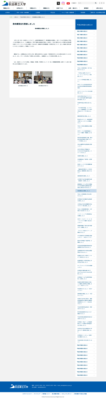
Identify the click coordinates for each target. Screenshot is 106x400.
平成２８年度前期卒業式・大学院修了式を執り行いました (85, 209)
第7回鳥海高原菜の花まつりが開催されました (84, 312)
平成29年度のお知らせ (82, 61)
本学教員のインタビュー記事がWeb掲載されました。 (85, 336)
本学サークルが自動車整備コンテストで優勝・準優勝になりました (85, 132)
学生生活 (52, 12)
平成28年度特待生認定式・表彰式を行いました (85, 307)
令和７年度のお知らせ (82, 34)
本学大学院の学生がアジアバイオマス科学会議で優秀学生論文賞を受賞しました (85, 97)
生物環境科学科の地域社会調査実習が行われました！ (85, 251)
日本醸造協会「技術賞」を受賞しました (85, 160)
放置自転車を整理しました (84, 176)
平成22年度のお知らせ (82, 362)
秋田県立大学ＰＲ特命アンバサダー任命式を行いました (85, 256)
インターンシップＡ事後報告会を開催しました (85, 214)
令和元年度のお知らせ (82, 54)
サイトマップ (37, 394)
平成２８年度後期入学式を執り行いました (85, 194)
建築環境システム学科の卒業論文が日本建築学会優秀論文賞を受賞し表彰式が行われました (85, 185)
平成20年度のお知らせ (82, 368)
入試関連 (37, 12)
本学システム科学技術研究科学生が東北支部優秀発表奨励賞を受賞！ (85, 86)
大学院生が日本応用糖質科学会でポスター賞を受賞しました (85, 204)
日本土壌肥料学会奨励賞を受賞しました (85, 145)
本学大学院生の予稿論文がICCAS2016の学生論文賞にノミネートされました (85, 151)
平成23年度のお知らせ (82, 358)
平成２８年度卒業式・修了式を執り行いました (85, 68)
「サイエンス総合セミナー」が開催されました (85, 231)
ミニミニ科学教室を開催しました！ (85, 80)
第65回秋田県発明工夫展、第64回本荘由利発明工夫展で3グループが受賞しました (85, 139)
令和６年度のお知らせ (82, 38)
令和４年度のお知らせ (82, 44)
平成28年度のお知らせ (25, 17)
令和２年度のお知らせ (82, 51)
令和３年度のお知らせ (82, 48)
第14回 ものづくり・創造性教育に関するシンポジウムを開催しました (85, 121)
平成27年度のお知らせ (82, 345)
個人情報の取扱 (55, 394)
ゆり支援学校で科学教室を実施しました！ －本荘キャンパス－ (85, 236)
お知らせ (16, 17)
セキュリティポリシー (67, 394)
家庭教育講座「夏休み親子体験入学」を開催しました (85, 226)
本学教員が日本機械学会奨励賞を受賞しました (85, 199)
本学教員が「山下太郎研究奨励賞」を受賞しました (85, 278)
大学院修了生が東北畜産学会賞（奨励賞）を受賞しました (85, 180)
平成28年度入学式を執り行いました (85, 341)
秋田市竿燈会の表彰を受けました (85, 103)
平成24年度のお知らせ (82, 355)
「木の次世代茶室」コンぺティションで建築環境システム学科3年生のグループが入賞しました (85, 110)
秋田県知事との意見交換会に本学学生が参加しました (85, 261)
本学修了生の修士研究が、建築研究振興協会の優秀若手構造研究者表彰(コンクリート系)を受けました (85, 301)
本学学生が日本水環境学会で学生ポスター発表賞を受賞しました (85, 330)
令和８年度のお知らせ (82, 31)
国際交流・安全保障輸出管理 (98, 12)
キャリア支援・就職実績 (68, 12)
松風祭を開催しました (83, 156)
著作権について (46, 394)
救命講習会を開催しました (84, 191)
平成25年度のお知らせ (82, 352)
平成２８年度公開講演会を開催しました (85, 126)
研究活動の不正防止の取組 (80, 394)
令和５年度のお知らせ (82, 41)
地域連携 (83, 12)
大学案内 (7, 12)
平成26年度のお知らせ (82, 348)
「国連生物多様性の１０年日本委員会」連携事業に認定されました (85, 170)
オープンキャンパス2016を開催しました (85, 266)
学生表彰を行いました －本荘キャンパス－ (85, 289)
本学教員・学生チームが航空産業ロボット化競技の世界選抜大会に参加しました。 (85, 323)
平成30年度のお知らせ (82, 58)
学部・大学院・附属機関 (23, 12)
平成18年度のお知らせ (82, 375)
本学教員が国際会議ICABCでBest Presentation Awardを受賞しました (85, 272)
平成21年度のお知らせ (82, 365)
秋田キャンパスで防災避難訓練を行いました (85, 165)
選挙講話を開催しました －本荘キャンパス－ (85, 294)
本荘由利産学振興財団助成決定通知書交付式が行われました (85, 246)
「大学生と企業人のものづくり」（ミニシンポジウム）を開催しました (84, 74)
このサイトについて (27, 394)
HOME (10, 17)
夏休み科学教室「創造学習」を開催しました (85, 241)
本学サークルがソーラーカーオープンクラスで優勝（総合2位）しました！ (85, 220)
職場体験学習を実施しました (84, 116)
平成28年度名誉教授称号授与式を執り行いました (85, 317)
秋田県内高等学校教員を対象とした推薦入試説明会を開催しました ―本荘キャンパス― (85, 283)
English (74, 3)
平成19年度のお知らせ (82, 372)
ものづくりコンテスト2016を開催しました (85, 92)
